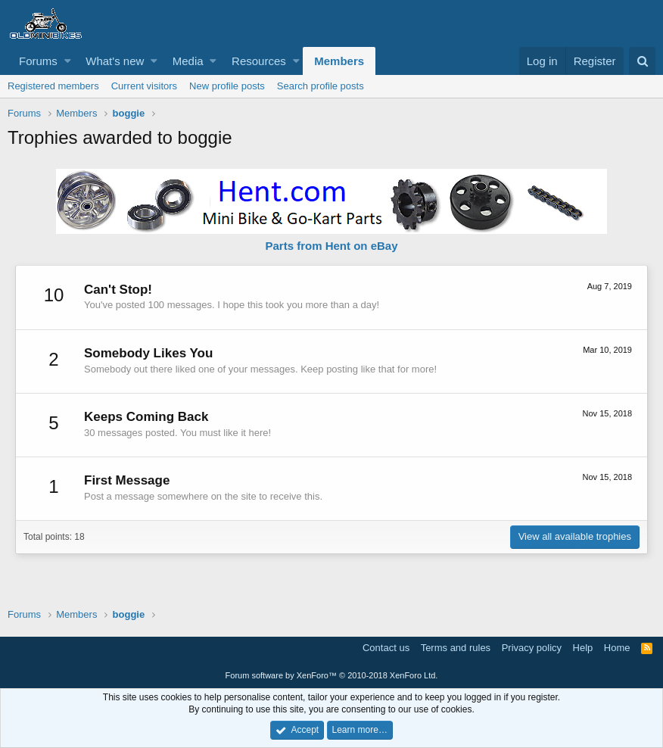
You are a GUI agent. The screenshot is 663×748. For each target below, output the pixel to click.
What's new (115, 61)
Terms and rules (455, 647)
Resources (259, 61)
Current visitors (144, 86)
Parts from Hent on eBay (331, 245)
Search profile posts (320, 86)
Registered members (53, 86)
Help (583, 647)
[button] (68, 61)
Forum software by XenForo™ (332, 675)
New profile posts (227, 86)
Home (617, 647)
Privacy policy (532, 647)
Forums (38, 61)
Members (339, 61)
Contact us (386, 647)
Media (188, 61)
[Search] (642, 61)
